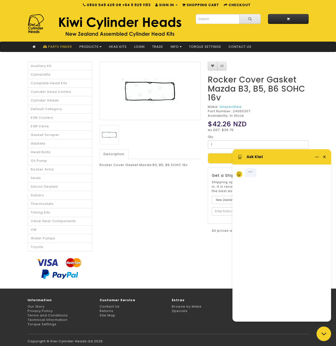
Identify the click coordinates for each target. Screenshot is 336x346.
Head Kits (118, 46)
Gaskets (38, 143)
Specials (180, 311)
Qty (210, 137)
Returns (106, 311)
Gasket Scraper (45, 134)
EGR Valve (40, 126)
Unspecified (231, 106)
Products (90, 46)
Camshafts (41, 74)
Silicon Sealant (44, 186)
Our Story (36, 306)
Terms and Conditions (48, 315)
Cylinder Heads (45, 100)
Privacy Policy (40, 311)
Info (176, 46)
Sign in (166, 4)
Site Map (107, 315)
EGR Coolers (42, 117)
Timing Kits (40, 212)
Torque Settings (205, 46)
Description (114, 154)
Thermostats (42, 203)
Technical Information (48, 319)
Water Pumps (43, 238)
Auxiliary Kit (41, 66)
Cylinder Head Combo (51, 91)
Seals (36, 178)
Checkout (237, 4)
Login (139, 46)
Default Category (46, 109)
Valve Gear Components (53, 221)
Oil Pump (39, 160)
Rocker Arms (42, 169)
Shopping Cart (200, 4)
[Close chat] (324, 334)
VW (34, 229)
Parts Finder (57, 46)
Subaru (37, 195)
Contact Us (240, 46)
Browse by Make (187, 306)
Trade (157, 46)
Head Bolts (41, 152)
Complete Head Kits (49, 83)
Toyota (37, 247)
